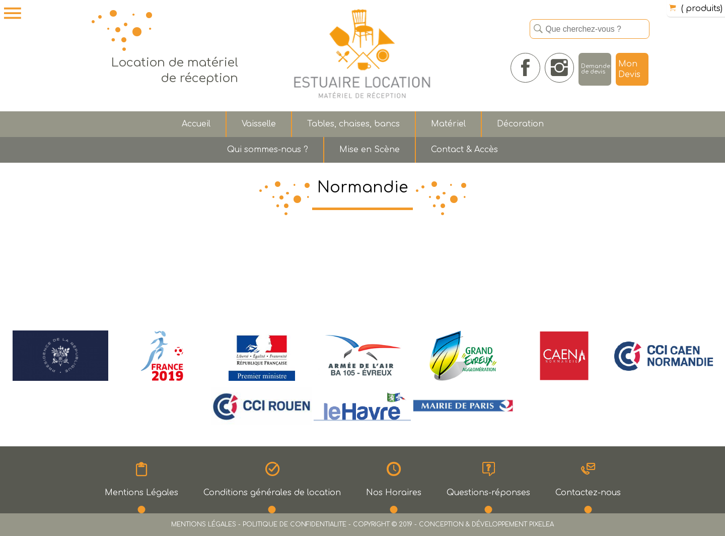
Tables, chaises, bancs (353, 123)
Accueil (196, 123)
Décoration (520, 123)
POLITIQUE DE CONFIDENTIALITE (294, 524)
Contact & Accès (464, 149)
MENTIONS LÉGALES (203, 524)
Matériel (448, 123)
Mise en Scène (369, 149)
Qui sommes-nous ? (267, 149)
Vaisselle (259, 123)
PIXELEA (541, 524)
